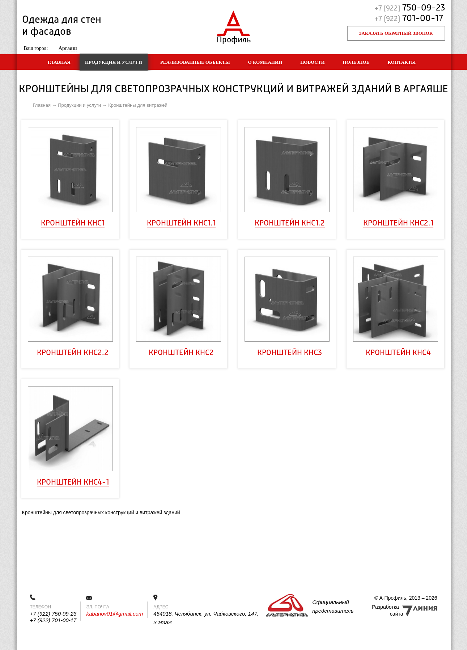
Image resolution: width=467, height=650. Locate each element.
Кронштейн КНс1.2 (290, 223)
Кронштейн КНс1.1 (181, 223)
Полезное (356, 62)
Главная (59, 62)
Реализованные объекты (195, 62)
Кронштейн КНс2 (181, 353)
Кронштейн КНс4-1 (73, 482)
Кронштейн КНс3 (289, 353)
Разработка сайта (387, 610)
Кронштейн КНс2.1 (398, 223)
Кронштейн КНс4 (398, 353)
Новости (312, 62)
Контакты (401, 62)
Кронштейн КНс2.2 (73, 353)
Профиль (233, 38)
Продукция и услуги (113, 62)
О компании (265, 62)
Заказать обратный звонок (396, 33)
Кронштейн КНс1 (73, 223)
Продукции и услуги (79, 105)
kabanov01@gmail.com (114, 614)
